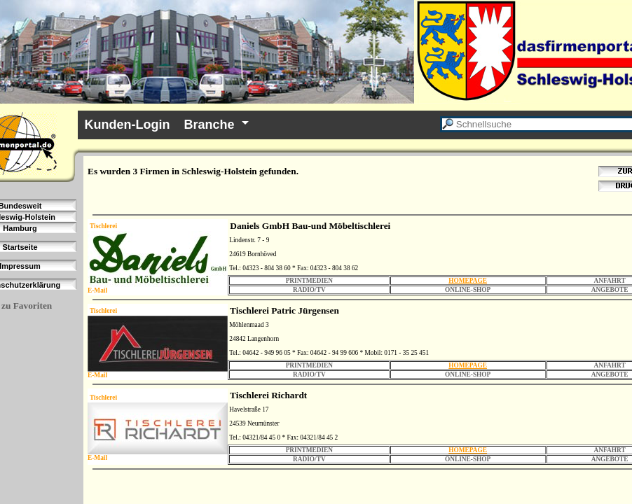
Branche (209, 125)
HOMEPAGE (467, 280)
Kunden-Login (127, 125)
